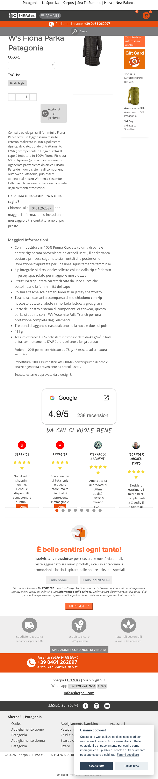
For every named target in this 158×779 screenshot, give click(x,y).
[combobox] (31, 65)
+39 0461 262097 (57, 662)
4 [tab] (75, 510)
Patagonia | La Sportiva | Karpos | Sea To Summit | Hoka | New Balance (79, 2)
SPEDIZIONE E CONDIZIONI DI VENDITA (79, 650)
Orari (102, 686)
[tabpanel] (22, 472)
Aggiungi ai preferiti (51, 113)
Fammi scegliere (128, 755)
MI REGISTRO (79, 606)
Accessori (117, 723)
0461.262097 (41, 208)
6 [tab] (87, 510)
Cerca (79, 31)
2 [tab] (63, 510)
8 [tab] (100, 510)
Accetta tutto (96, 765)
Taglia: (14, 75)
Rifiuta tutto (131, 765)
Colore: (14, 57)
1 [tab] (56, 510)
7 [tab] (93, 510)
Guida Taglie (17, 83)
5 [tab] (81, 510)
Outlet (16, 723)
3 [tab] (69, 510)
